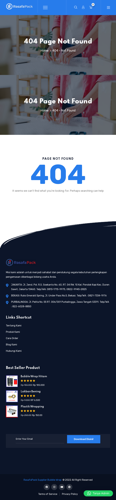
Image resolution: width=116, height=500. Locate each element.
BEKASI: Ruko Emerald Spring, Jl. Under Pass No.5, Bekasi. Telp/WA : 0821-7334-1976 (59, 295)
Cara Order (12, 338)
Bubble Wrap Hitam (34, 376)
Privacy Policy (70, 494)
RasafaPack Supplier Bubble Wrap (42, 479)
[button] (98, 493)
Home (45, 50)
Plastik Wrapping (32, 406)
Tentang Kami (13, 325)
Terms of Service (47, 494)
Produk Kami (13, 331)
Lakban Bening (31, 391)
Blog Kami (11, 344)
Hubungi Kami (14, 350)
